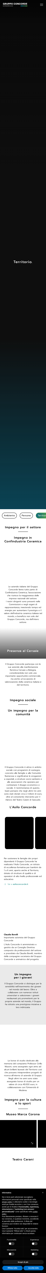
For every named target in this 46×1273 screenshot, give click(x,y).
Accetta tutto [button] (33, 1268)
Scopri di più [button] (23, 1262)
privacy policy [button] (7, 1202)
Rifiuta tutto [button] (12, 1268)
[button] (43, 1193)
